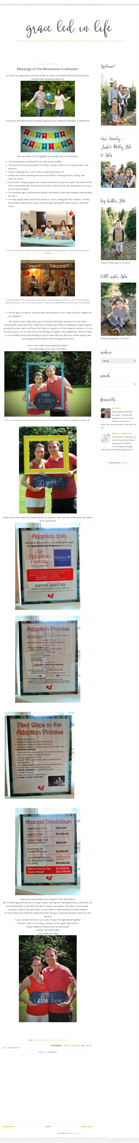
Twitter (48, 1040)
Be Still (115, 408)
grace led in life (69, 29)
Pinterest (56, 1040)
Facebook (39, 1040)
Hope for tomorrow (122, 433)
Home (48, 1126)
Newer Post (9, 1126)
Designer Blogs (76, 1133)
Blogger (124, 462)
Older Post (87, 1126)
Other (64, 1040)
